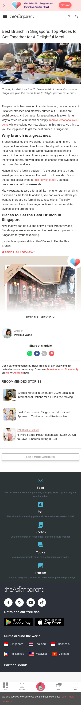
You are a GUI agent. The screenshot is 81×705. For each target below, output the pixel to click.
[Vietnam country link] (60, 654)
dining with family (46, 179)
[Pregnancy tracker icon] (40, 686)
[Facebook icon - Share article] (37, 353)
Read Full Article (40, 317)
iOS (7, 372)
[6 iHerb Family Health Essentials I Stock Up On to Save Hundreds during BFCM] (40, 434)
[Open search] (69, 16)
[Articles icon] (22, 687)
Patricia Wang (23, 334)
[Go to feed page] (22, 16)
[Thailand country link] (37, 644)
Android (18, 372)
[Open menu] (5, 16)
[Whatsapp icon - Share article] (29, 353)
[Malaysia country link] (38, 654)
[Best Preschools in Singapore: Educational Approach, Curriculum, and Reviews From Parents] (40, 414)
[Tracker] (40, 569)
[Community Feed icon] (59, 687)
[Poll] (40, 508)
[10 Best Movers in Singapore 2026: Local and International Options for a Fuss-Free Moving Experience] (40, 395)
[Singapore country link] (13, 644)
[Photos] (40, 529)
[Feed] (40, 486)
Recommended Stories (22, 381)
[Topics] (40, 549)
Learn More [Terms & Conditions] (68, 696)
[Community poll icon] (75, 687)
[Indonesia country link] (60, 644)
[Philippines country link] (14, 654)
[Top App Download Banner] (40, 5)
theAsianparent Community (62, 369)
